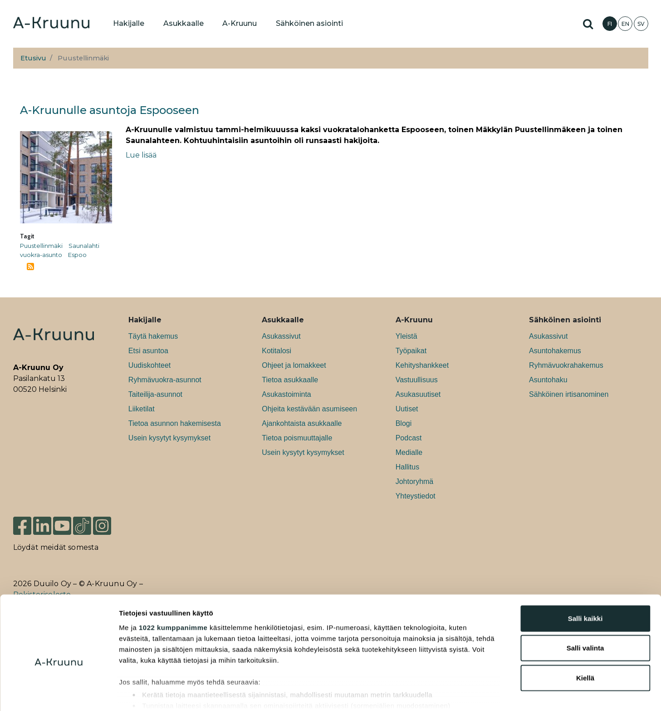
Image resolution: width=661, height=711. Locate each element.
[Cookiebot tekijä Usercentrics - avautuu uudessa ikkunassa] (58, 693)
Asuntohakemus (555, 351)
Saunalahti (84, 245)
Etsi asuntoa (148, 351)
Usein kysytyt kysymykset (169, 438)
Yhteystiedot (416, 496)
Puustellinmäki (41, 245)
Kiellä (585, 632)
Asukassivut (281, 336)
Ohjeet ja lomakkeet (294, 365)
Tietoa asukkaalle (290, 380)
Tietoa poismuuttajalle (297, 438)
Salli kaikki (585, 572)
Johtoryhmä (415, 481)
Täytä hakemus (153, 336)
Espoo (77, 254)
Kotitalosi (276, 351)
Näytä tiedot (485, 693)
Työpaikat (411, 351)
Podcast (409, 438)
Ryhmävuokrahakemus (566, 365)
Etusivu (33, 58)
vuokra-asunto (41, 254)
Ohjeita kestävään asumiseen (309, 409)
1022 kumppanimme (173, 581)
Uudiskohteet (149, 365)
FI (609, 23)
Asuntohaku (548, 380)
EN (625, 23)
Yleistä (406, 336)
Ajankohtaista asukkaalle (302, 423)
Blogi (404, 423)
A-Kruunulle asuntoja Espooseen (109, 110)
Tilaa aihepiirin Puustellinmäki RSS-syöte (30, 266)
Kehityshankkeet (422, 365)
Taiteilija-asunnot (155, 394)
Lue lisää (141, 155)
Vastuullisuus (417, 380)
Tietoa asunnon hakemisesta (174, 423)
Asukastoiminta (286, 394)
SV (641, 23)
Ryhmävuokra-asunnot (164, 380)
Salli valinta (585, 602)
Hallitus (407, 467)
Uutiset (407, 409)
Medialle (409, 452)
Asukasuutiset (418, 394)
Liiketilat (141, 409)
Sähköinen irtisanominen (568, 394)
